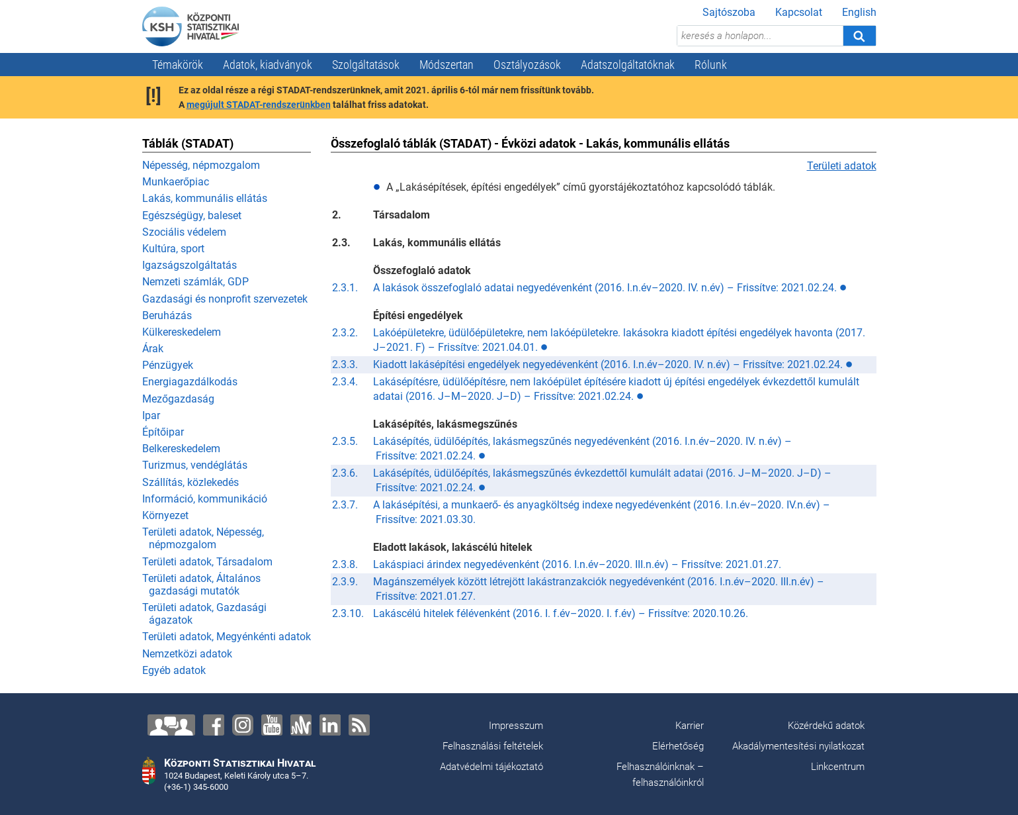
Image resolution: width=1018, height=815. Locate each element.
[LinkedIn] (330, 725)
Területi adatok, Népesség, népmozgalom (203, 538)
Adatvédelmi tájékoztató (491, 767)
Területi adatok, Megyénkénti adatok (226, 636)
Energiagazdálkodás (189, 381)
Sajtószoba (728, 12)
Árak (152, 348)
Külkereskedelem (181, 332)
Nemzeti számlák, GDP (195, 281)
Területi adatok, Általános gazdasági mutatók (201, 584)
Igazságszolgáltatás (189, 265)
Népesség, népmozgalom (201, 165)
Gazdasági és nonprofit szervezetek (225, 299)
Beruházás (167, 315)
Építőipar (163, 432)
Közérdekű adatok (826, 726)
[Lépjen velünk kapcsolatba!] (171, 725)
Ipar (151, 415)
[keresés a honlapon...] (760, 36)
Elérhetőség (678, 746)
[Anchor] (301, 725)
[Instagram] (242, 725)
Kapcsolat (798, 12)
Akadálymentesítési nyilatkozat (798, 746)
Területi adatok (841, 166)
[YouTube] (271, 725)
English (859, 12)
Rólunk (711, 65)
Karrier (689, 726)
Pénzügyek (167, 365)
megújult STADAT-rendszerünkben (259, 104)
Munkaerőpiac (175, 181)
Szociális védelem (184, 232)
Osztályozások (527, 65)
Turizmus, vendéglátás (194, 465)
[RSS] (359, 725)
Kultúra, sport (173, 248)
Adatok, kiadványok (267, 65)
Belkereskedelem (181, 448)
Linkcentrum (838, 767)
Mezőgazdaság (178, 399)
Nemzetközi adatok (187, 653)
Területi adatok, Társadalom (207, 561)
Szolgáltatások (366, 65)
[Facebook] (213, 725)
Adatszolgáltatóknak (628, 65)
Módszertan (446, 65)
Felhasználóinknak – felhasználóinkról (660, 775)
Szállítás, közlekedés (190, 482)
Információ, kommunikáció (204, 499)
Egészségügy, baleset (191, 215)
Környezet (165, 515)
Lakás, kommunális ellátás (204, 198)
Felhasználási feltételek (493, 746)
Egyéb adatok (174, 670)
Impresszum (516, 726)
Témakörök (177, 65)
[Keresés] (859, 36)
